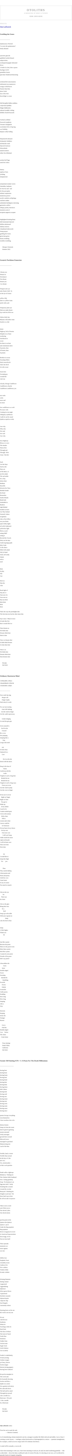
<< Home (3, 1446)
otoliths (36, 10)
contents (34, 1423)
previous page (26, 1423)
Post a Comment (6, 1442)
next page (41, 1423)
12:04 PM (21, 1432)
